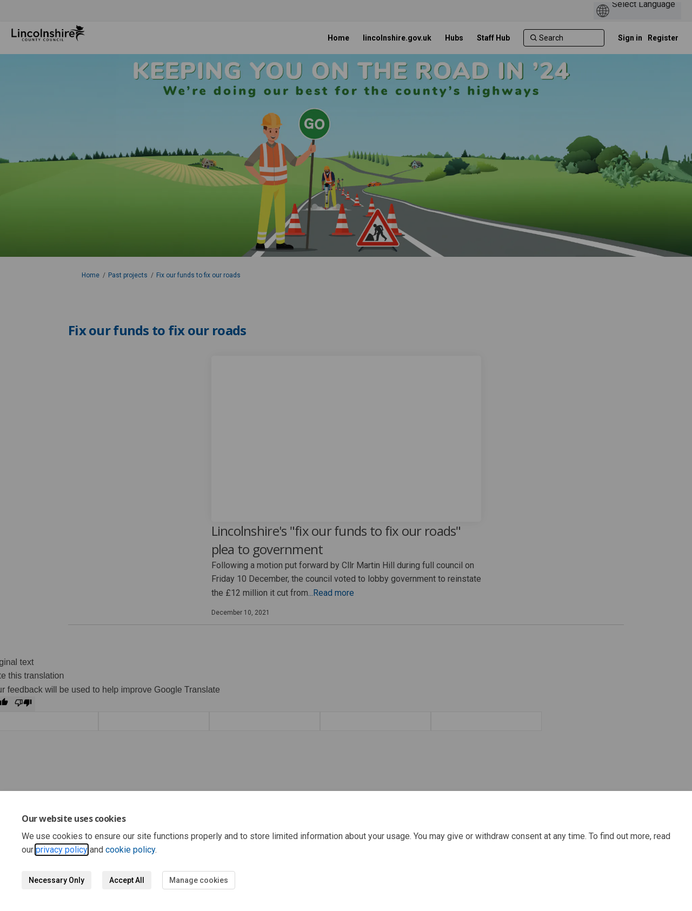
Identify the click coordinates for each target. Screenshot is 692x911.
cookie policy (130, 849)
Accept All (126, 880)
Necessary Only (56, 880)
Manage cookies (198, 880)
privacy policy (62, 849)
